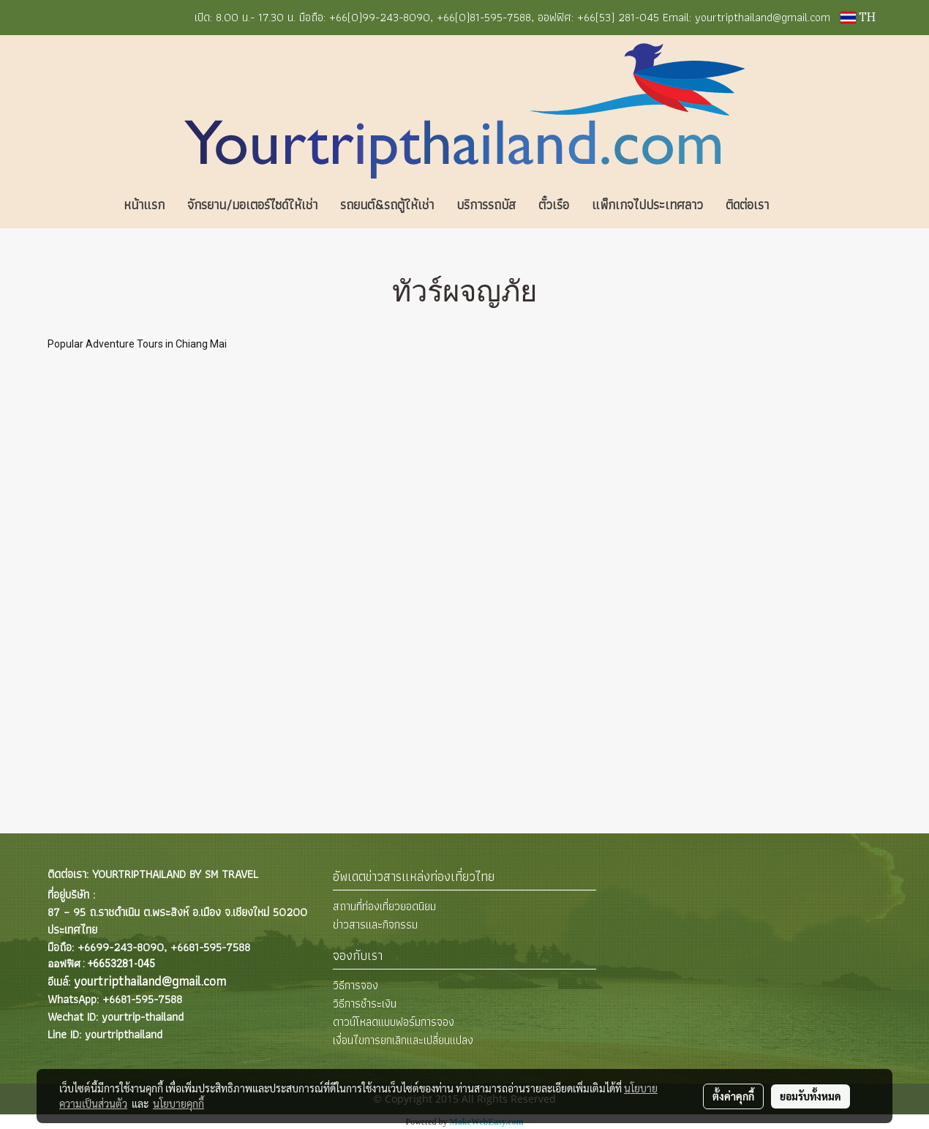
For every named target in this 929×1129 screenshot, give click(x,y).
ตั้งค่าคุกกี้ (733, 1096)
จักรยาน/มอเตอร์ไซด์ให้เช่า (252, 204)
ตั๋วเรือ (553, 204)
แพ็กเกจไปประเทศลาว (647, 204)
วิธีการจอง (355, 985)
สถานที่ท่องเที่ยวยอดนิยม (384, 906)
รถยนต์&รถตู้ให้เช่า (387, 204)
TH (858, 17)
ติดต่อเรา (747, 204)
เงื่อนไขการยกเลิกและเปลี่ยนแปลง (403, 1040)
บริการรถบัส (486, 204)
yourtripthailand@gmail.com (150, 980)
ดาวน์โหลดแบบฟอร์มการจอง (393, 1022)
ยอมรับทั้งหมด (810, 1096)
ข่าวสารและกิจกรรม (375, 924)
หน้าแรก (144, 204)
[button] (801, 205)
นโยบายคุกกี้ (178, 1103)
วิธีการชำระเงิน (364, 1003)
